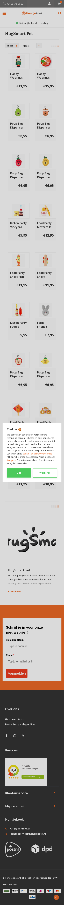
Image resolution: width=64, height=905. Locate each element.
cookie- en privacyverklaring (37, 453)
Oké (19, 472)
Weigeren (12, 460)
